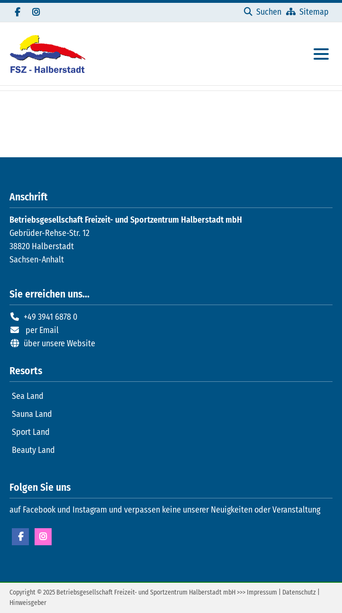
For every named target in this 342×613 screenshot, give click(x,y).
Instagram (43, 536)
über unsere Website (59, 343)
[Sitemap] (307, 12)
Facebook (20, 536)
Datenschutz (299, 592)
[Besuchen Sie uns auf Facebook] (17, 12)
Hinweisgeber (27, 603)
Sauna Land (32, 414)
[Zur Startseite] (47, 54)
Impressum (262, 592)
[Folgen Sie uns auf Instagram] (36, 12)
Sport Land (31, 432)
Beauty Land (33, 450)
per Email (42, 330)
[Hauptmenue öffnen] (321, 54)
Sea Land (28, 396)
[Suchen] (262, 12)
